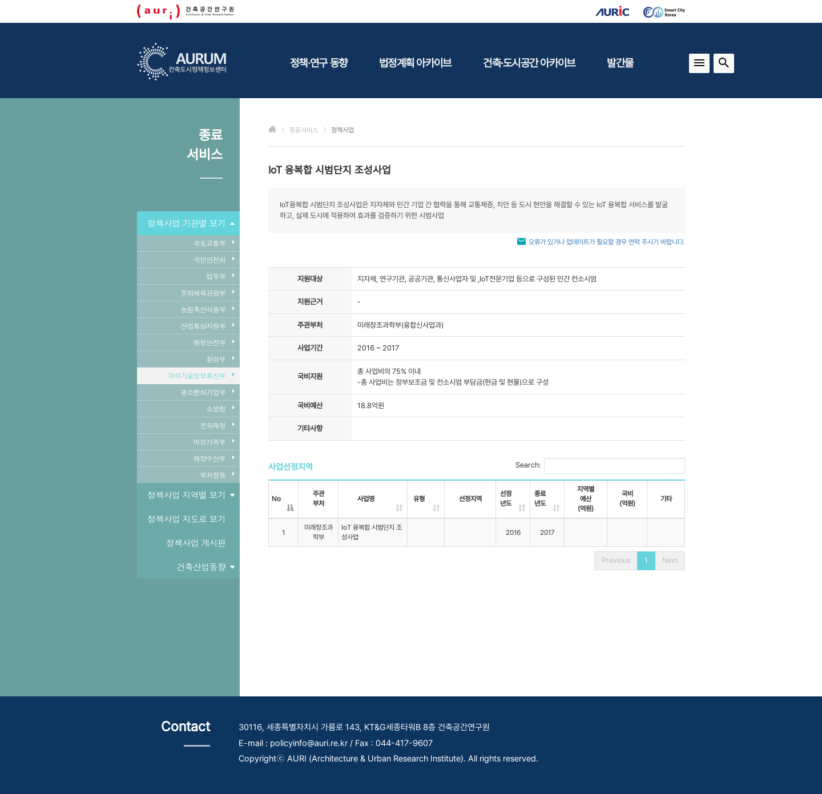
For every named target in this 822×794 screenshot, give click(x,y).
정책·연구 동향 (318, 63)
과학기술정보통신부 (201, 375)
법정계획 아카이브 (415, 63)
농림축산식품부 (207, 309)
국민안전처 (214, 259)
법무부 (220, 276)
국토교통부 (214, 243)
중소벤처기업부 (207, 392)
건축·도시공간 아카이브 (529, 63)
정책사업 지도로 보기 (186, 519)
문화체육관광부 (207, 292)
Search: (600, 466)
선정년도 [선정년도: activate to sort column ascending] (505, 498)
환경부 (220, 359)
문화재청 (217, 425)
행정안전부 (214, 342)
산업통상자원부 (207, 326)
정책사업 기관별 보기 (190, 223)
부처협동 (217, 474)
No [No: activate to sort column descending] (276, 499)
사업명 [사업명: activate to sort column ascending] (365, 499)
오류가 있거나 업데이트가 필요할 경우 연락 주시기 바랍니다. (607, 242)
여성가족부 (214, 441)
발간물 (620, 63)
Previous (616, 560)
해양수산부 (214, 458)
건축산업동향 (206, 567)
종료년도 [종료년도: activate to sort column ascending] (540, 498)
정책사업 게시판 (195, 543)
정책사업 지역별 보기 (190, 495)
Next (670, 560)
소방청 (220, 408)
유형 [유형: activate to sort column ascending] (419, 499)
